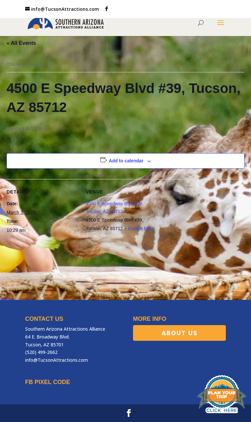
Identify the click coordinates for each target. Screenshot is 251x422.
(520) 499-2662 (41, 352)
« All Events (21, 43)
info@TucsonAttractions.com (56, 360)
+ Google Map (138, 228)
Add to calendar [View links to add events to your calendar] (126, 160)
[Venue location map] (199, 224)
